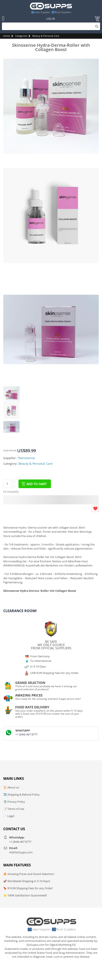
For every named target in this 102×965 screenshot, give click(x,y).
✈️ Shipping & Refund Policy (21, 794)
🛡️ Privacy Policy (14, 802)
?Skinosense (26, 458)
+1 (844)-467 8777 (26, 734)
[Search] (51, 26)
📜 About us (11, 787)
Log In (50, 19)
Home (6, 35)
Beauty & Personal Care (45, 35)
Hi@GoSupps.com (21, 852)
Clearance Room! (20, 610)
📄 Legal (8, 816)
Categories (21, 35)
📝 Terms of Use (13, 809)
